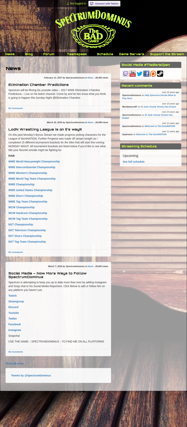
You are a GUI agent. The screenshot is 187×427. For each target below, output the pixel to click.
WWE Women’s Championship (27, 172)
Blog (29, 54)
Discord (13, 307)
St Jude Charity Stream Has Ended (158, 107)
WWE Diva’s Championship (25, 195)
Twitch (12, 295)
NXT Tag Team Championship (27, 241)
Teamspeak (77, 54)
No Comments (15, 108)
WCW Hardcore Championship (27, 213)
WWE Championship (21, 184)
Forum (48, 54)
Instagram (14, 330)
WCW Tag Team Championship (28, 218)
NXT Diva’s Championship (25, 235)
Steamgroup (16, 301)
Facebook (14, 324)
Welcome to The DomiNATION (160, 126)
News (10, 54)
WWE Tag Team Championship (27, 201)
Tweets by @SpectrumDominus (31, 375)
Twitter (12, 318)
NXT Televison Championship (27, 230)
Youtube (13, 312)
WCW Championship (21, 207)
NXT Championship (20, 224)
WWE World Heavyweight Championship (34, 161)
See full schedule (133, 161)
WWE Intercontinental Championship (31, 167)
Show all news (15, 363)
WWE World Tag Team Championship (32, 178)
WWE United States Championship (30, 190)
